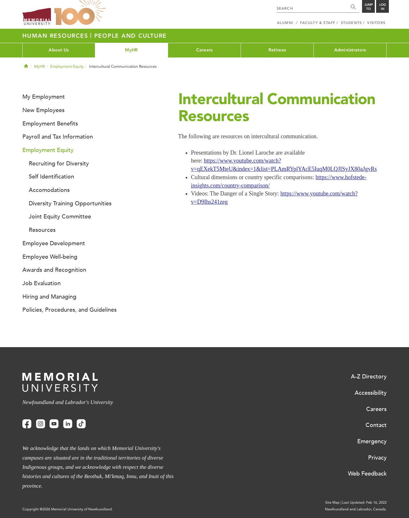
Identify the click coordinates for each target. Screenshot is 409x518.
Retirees (277, 50)
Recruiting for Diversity (59, 163)
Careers (204, 50)
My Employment (43, 96)
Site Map (332, 502)
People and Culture (130, 35)
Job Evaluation (41, 283)
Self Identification (51, 176)
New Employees (43, 110)
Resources (42, 229)
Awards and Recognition (54, 269)
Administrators (350, 50)
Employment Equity (67, 66)
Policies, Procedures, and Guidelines (69, 309)
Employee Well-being (49, 256)
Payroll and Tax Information (57, 136)
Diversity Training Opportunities (70, 203)
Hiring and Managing (49, 296)
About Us (59, 50)
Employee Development (53, 243)
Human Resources (56, 35)
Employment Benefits (50, 123)
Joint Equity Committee (60, 216)
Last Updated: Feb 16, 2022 (364, 502)
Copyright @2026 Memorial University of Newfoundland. (67, 509)
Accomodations (49, 190)
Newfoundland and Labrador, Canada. (356, 509)
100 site (80, 13)
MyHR (131, 50)
